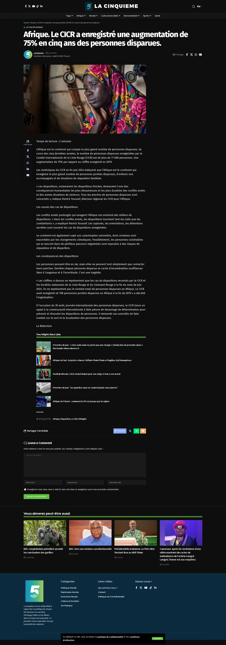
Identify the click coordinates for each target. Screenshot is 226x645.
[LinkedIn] (41, 6)
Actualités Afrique (37, 28)
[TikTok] (37, 6)
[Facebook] (25, 6)
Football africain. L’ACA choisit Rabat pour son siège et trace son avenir (87, 374)
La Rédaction (40, 53)
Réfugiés (82, 419)
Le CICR (74, 419)
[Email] (200, 55)
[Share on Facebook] (187, 55)
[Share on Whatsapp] (196, 55)
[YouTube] (33, 6)
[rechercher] (193, 6)
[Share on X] (191, 55)
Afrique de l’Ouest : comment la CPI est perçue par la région (81, 402)
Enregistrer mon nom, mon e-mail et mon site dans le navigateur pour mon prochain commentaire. (73, 494)
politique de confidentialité (111, 637)
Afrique (56, 419)
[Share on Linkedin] (27, 172)
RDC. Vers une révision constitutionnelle (90, 554)
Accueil (26, 23)
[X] (29, 6)
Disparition (65, 419)
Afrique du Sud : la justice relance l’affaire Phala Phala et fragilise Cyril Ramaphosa (92, 360)
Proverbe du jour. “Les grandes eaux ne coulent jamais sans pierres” (85, 388)
